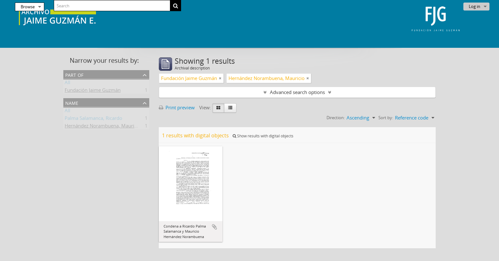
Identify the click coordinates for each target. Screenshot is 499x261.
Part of (74, 74)
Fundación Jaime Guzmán (93, 91)
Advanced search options (297, 92)
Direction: (336, 117)
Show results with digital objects (263, 136)
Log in (474, 6)
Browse (28, 7)
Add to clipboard (214, 227)
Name (71, 102)
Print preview (177, 107)
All (67, 83)
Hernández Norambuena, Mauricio (103, 127)
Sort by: (385, 117)
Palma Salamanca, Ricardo (93, 119)
